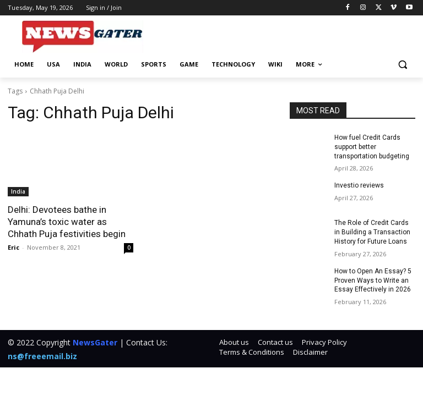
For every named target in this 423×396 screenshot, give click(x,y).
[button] (402, 65)
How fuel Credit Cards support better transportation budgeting (371, 147)
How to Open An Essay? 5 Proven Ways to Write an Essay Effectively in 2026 (372, 280)
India (18, 191)
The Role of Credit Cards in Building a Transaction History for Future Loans (372, 232)
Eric (13, 247)
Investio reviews (359, 185)
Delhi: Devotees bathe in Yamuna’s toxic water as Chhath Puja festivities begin (67, 221)
